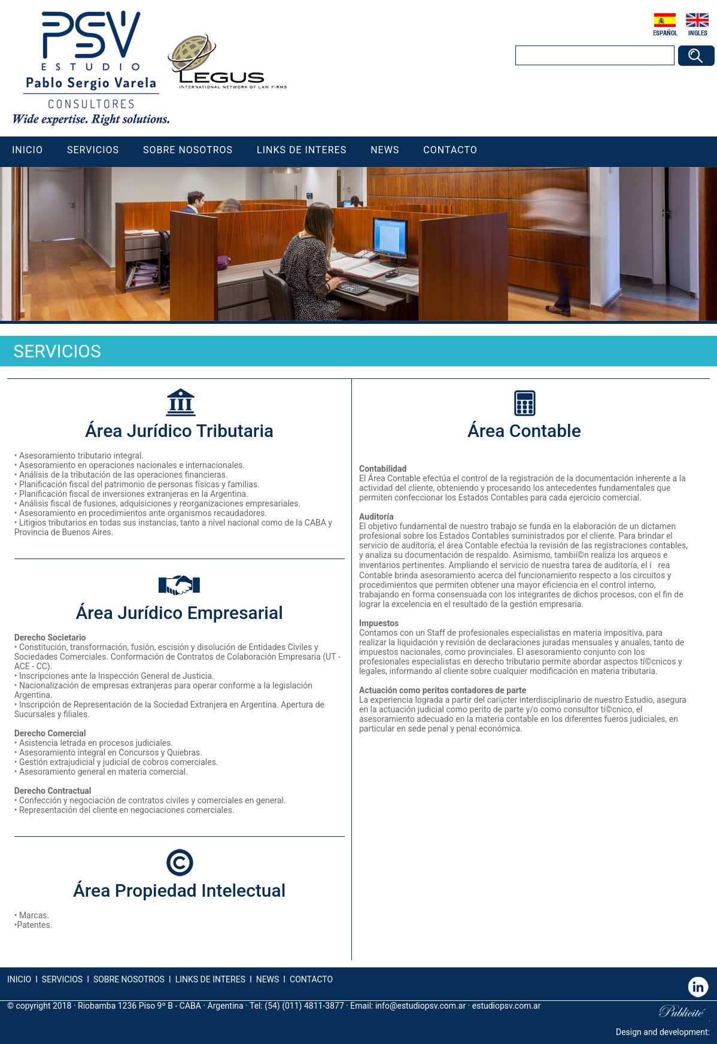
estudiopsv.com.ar (506, 1005)
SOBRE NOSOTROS (129, 979)
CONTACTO (311, 979)
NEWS (266, 979)
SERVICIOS (62, 979)
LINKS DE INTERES (210, 979)
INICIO (19, 979)
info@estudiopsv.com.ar (420, 1005)
